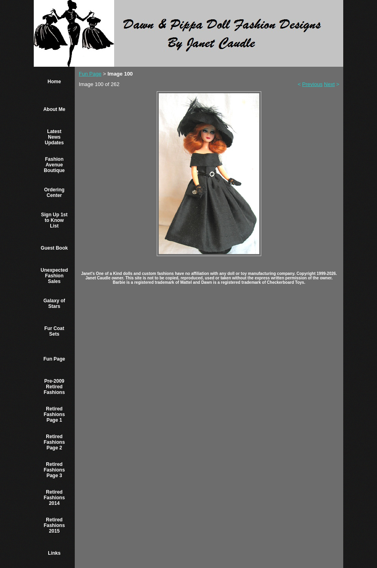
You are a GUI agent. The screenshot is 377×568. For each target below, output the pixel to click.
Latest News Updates (54, 137)
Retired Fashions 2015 (54, 525)
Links (54, 553)
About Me (54, 109)
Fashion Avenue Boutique (54, 164)
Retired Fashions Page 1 (54, 414)
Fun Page (54, 359)
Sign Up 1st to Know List (54, 220)
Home (54, 81)
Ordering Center (54, 192)
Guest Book (54, 248)
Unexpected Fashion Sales (54, 275)
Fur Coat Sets (54, 331)
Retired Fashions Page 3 (54, 469)
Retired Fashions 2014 (54, 497)
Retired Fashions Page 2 (54, 442)
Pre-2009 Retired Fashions (54, 386)
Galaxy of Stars (54, 303)
